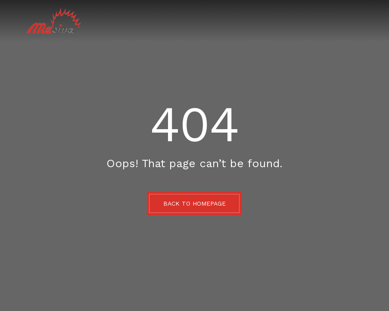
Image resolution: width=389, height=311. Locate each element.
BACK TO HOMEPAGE (194, 203)
